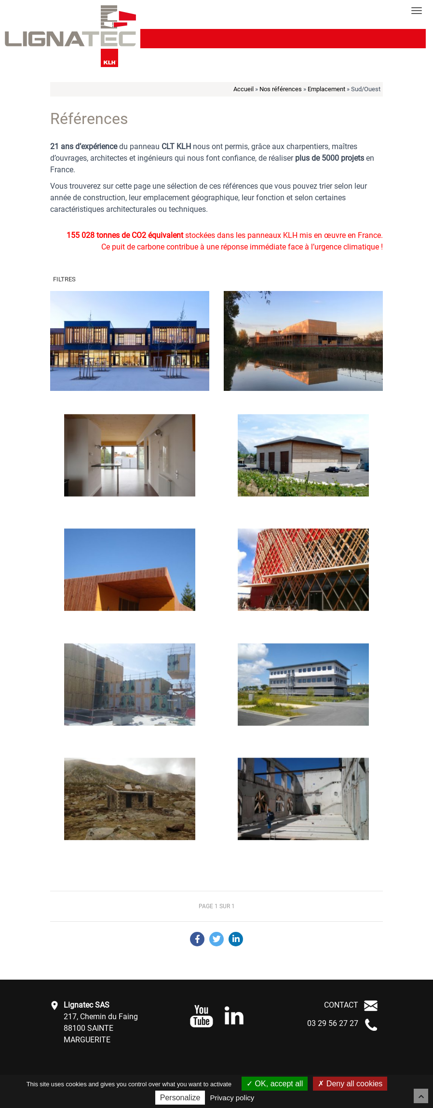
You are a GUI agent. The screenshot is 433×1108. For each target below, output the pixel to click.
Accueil (243, 89)
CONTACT (341, 1005)
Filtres (64, 279)
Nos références (280, 89)
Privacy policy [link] (232, 1098)
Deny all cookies (350, 1084)
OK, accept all (274, 1084)
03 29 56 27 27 (332, 1023)
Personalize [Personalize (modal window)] (180, 1098)
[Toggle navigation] (416, 10)
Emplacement (326, 89)
